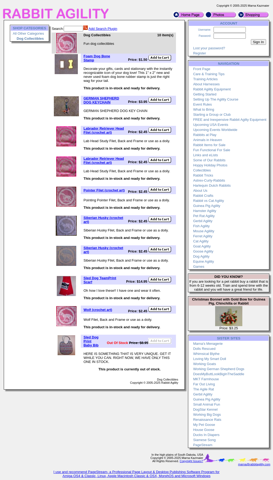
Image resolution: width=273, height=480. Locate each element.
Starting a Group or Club (212, 115)
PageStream (202, 445)
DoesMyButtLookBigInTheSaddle (218, 374)
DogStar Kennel (205, 409)
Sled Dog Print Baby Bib (90, 341)
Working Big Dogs (207, 415)
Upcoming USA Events (210, 125)
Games (198, 267)
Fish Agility (201, 226)
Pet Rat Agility (204, 216)
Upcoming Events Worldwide (215, 130)
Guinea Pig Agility (206, 206)
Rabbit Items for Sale (209, 145)
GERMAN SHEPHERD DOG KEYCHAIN (101, 100)
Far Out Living (204, 384)
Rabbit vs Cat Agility (208, 201)
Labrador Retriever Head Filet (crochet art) (103, 130)
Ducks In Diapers (206, 435)
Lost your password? (209, 48)
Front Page (201, 69)
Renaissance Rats (207, 420)
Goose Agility (203, 251)
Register (199, 53)
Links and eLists (205, 155)
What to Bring (203, 109)
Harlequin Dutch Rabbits (212, 185)
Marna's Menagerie (208, 344)
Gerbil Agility (202, 221)
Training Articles (205, 79)
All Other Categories (28, 33)
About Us (200, 191)
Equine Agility (203, 261)
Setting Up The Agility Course (215, 99)
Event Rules (202, 104)
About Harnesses (206, 84)
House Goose (203, 430)
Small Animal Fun (206, 404)
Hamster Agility (204, 211)
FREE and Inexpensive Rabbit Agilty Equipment (229, 120)
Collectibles (202, 170)
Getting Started (204, 94)
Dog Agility (201, 256)
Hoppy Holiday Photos (210, 165)
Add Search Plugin (103, 29)
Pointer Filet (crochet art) (104, 190)
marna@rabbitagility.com (254, 464)
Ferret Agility (202, 236)
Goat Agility (202, 246)
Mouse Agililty (203, 231)
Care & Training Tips (208, 74)
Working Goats (204, 364)
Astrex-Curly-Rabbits (209, 180)
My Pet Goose (204, 425)
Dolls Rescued (204, 349)
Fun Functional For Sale (211, 150)
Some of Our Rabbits (209, 160)
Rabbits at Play (204, 135)
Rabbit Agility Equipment (212, 89)
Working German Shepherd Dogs (218, 369)
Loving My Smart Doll (209, 359)
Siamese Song (204, 440)
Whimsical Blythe (206, 354)
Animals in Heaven (207, 140)
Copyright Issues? (191, 461)
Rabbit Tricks (203, 175)
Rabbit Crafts (203, 196)
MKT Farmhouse (206, 379)
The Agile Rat (203, 389)
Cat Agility (200, 241)
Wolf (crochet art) (97, 310)
